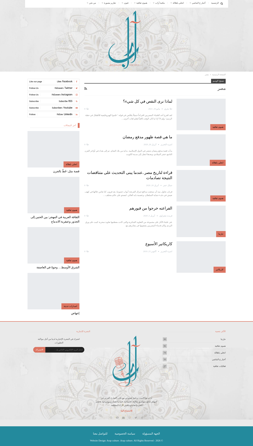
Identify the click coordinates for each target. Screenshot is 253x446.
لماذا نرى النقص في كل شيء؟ (147, 101)
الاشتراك (39, 349)
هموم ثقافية (141, 3)
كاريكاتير (219, 269)
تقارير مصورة (110, 3)
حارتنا (220, 234)
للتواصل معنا (100, 433)
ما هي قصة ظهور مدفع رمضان (147, 137)
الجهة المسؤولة (151, 433)
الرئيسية (215, 3)
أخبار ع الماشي (199, 3)
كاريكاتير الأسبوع (158, 244)
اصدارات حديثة (70, 306)
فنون (126, 3)
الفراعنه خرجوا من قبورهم (150, 208)
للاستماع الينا (126, 411)
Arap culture (113, 440)
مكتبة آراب (160, 3)
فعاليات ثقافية (219, 366)
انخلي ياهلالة (178, 3)
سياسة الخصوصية (125, 433)
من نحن (92, 3)
